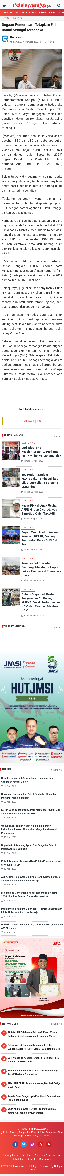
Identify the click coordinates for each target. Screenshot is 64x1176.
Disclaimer (45, 1159)
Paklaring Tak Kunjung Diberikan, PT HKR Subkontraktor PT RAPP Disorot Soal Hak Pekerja (34, 1047)
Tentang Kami (10, 1155)
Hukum (52, 12)
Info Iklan (18, 1159)
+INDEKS (55, 436)
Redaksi (26, 1155)
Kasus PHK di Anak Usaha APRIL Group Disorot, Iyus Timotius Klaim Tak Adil (39, 509)
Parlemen (31, 12)
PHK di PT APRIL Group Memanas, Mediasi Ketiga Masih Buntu (34, 1085)
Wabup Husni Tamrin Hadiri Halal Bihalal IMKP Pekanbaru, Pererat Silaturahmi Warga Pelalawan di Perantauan (29, 829)
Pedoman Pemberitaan (47, 1155)
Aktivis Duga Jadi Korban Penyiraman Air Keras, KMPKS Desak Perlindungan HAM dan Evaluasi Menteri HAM (40, 602)
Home (6, 17)
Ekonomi (19, 12)
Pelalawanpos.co (32, 421)
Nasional (7, 12)
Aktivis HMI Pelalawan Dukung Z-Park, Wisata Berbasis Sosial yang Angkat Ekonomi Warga (32, 1034)
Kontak (31, 1159)
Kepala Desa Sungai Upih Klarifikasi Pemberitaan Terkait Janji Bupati (34, 1098)
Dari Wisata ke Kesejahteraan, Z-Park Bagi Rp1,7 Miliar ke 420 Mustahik (41, 451)
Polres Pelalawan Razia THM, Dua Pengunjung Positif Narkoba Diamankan (33, 1072)
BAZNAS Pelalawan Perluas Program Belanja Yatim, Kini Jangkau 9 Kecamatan (32, 1111)
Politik (42, 12)
